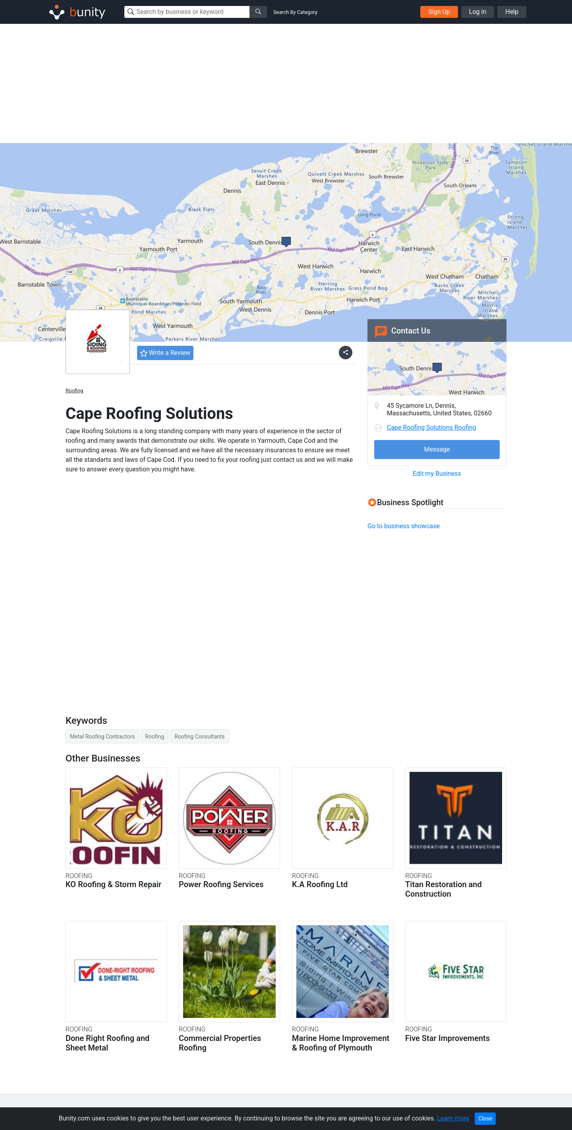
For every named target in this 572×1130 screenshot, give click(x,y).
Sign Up (439, 12)
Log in (477, 12)
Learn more (453, 1118)
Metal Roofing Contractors (102, 736)
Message (437, 449)
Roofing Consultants (199, 736)
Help (511, 12)
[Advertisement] (286, 83)
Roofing (74, 390)
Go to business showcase (403, 526)
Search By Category (295, 12)
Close (485, 1118)
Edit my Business (437, 473)
